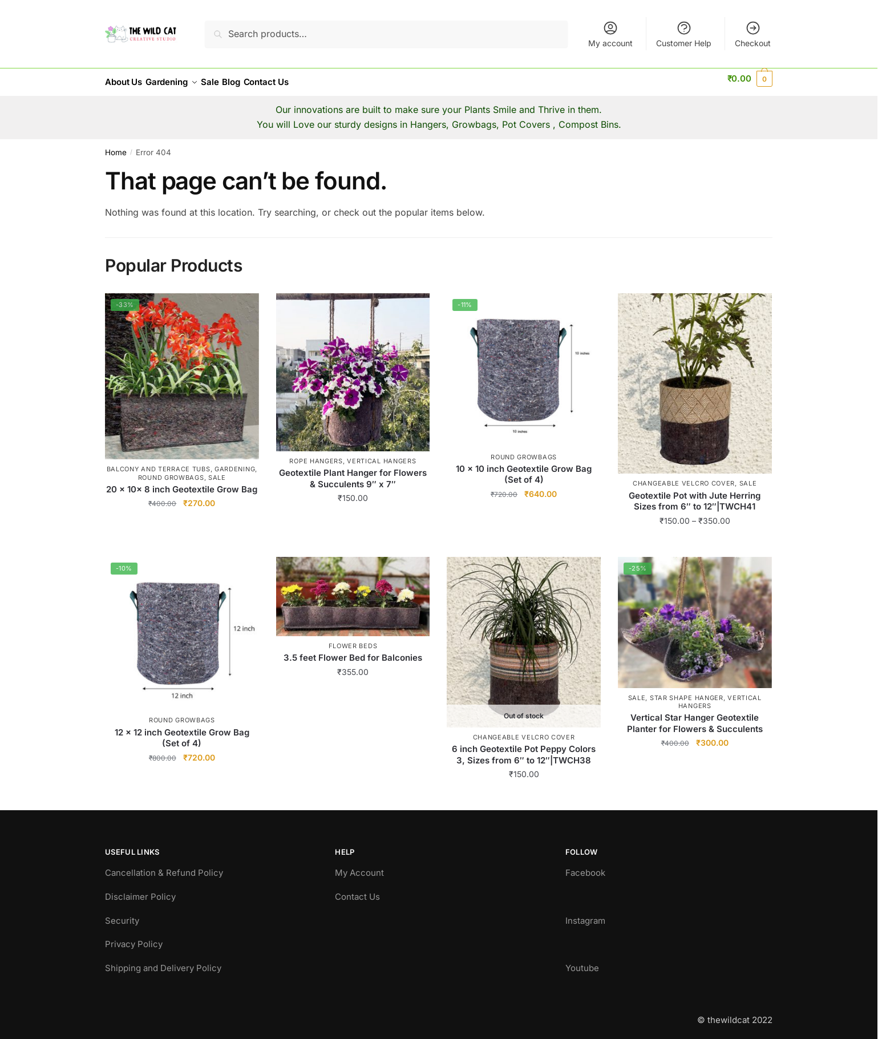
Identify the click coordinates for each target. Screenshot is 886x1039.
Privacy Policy (134, 937)
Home (116, 145)
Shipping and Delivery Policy (163, 961)
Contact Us (357, 889)
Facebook (585, 865)
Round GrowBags (171, 471)
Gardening (235, 462)
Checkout (753, 34)
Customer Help (683, 34)
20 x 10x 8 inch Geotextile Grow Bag (181, 482)
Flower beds (353, 639)
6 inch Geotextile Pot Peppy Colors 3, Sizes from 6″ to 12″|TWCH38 (524, 748)
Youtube (582, 961)
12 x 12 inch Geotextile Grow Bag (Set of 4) (182, 731)
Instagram (585, 913)
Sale (217, 471)
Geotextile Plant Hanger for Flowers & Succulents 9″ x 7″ (353, 471)
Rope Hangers (315, 454)
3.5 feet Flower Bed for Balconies (353, 650)
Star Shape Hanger (686, 691)
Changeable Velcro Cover (684, 476)
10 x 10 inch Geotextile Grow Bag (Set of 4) (524, 467)
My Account (359, 865)
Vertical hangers (381, 454)
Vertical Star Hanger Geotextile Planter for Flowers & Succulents (695, 716)
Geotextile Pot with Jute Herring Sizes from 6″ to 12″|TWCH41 (694, 494)
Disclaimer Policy (140, 889)
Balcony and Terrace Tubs (159, 462)
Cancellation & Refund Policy (164, 865)
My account (610, 34)
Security (122, 913)
